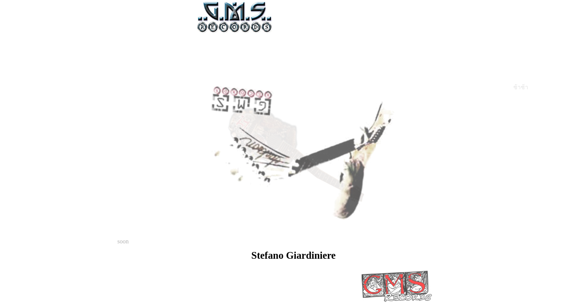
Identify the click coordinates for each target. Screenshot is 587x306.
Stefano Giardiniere (293, 255)
